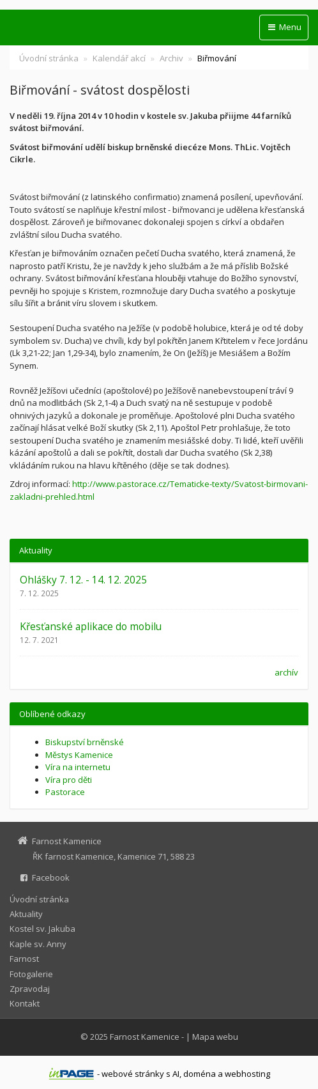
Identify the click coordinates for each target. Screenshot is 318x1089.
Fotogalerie (31, 974)
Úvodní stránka (49, 58)
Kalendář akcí (119, 58)
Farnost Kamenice (144, 1036)
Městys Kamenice (79, 755)
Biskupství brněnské (84, 742)
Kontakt (25, 1003)
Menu (283, 27)
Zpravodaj (30, 988)
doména (199, 1073)
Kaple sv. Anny (38, 944)
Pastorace (65, 792)
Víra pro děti (68, 779)
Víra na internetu (77, 767)
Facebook (51, 877)
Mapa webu (215, 1036)
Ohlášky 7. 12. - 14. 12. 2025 (83, 580)
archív (286, 672)
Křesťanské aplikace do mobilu (91, 626)
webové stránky (133, 1073)
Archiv (171, 58)
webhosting (247, 1073)
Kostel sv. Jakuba (42, 928)
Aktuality (26, 914)
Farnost (24, 958)
